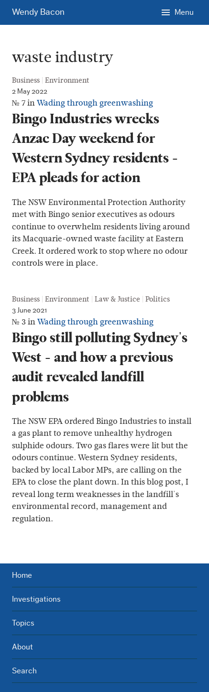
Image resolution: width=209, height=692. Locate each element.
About (22, 647)
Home (22, 575)
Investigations (36, 599)
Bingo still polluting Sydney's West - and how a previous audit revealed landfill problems (99, 367)
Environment (67, 80)
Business (26, 80)
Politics (157, 299)
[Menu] (177, 12)
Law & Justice (117, 299)
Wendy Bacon (38, 12)
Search (24, 671)
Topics (23, 623)
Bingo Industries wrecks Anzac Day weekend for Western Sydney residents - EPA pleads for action (95, 148)
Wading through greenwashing (95, 103)
